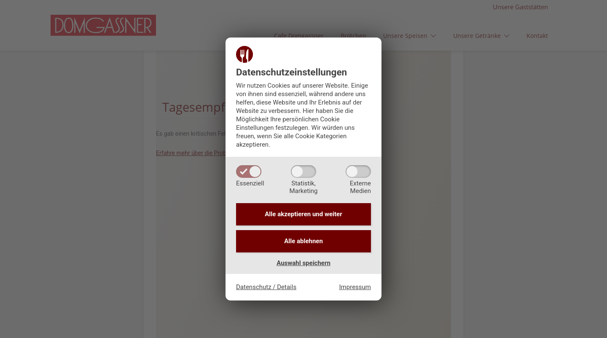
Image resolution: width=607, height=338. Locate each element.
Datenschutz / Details (266, 287)
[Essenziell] (248, 171)
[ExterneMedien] (358, 171)
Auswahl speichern (303, 263)
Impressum (355, 287)
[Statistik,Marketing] (303, 171)
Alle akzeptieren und (303, 214)
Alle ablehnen (303, 241)
